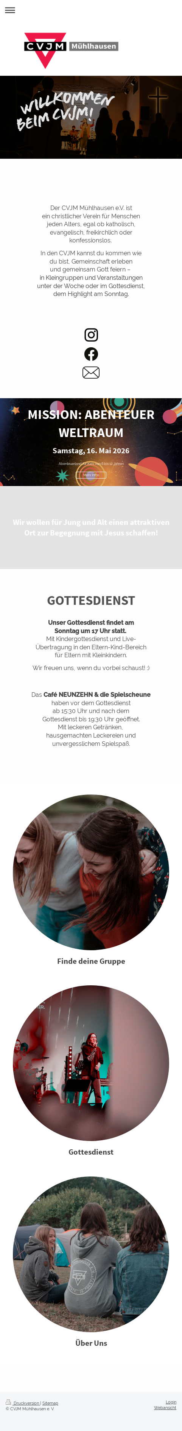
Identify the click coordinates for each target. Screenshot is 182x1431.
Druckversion (23, 1403)
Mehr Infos (91, 475)
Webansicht (165, 1407)
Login (171, 1402)
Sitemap (50, 1403)
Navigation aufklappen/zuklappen (91, 10)
